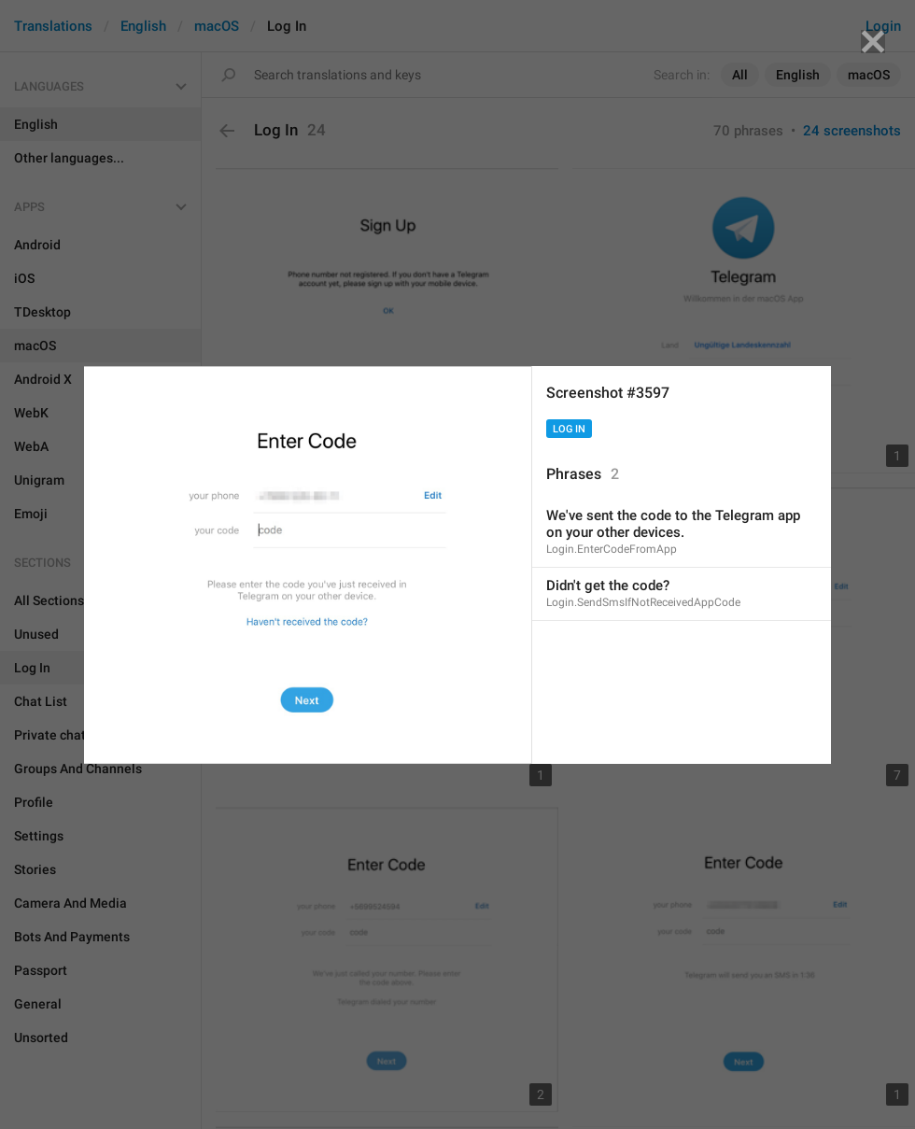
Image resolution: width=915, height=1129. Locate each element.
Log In (569, 429)
